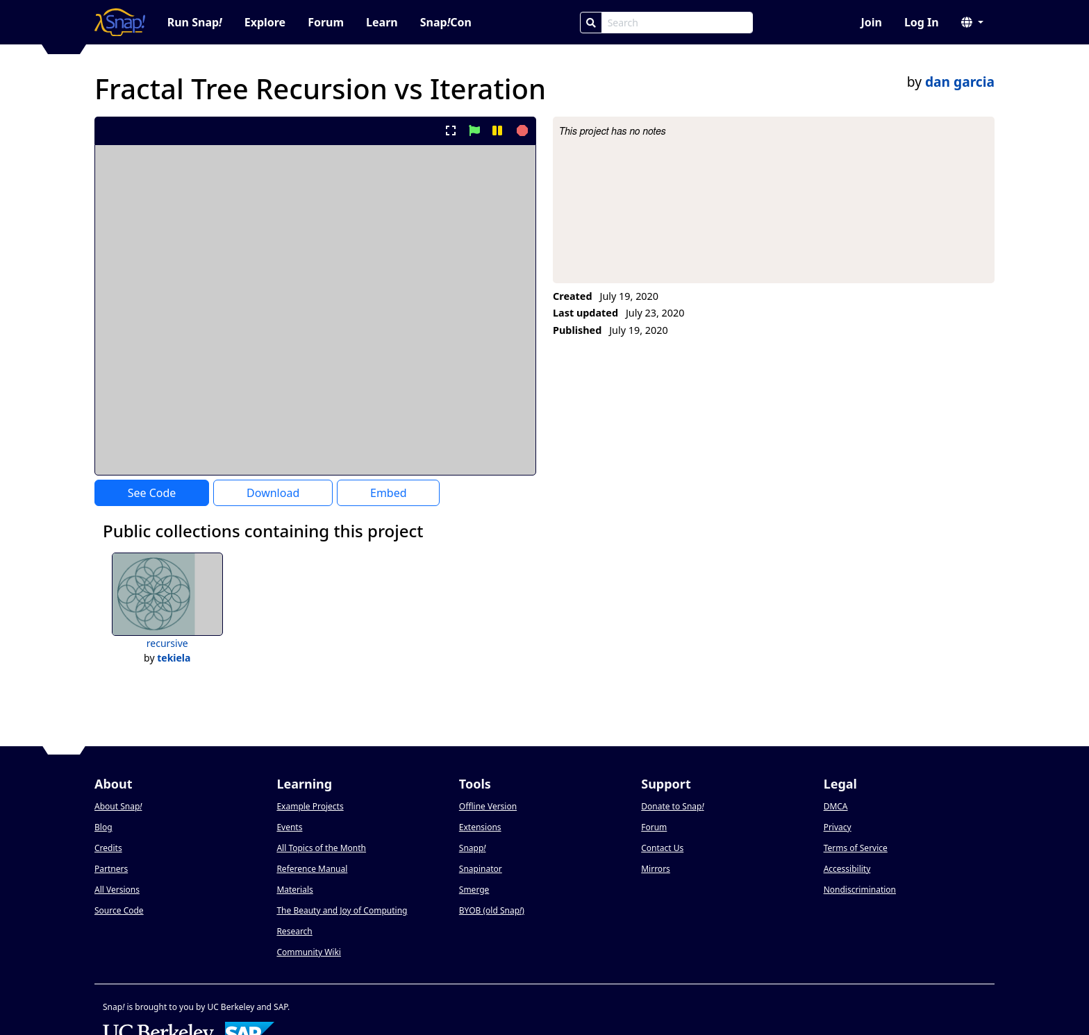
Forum (326, 22)
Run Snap (194, 22)
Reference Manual (311, 869)
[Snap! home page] (119, 22)
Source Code (119, 910)
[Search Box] (677, 22)
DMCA (836, 806)
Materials (294, 889)
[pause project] (497, 130)
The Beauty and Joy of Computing (341, 910)
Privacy (837, 827)
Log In (921, 22)
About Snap (118, 806)
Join (871, 22)
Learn (382, 22)
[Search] (591, 22)
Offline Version (488, 806)
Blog (103, 827)
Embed (388, 492)
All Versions (117, 889)
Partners (111, 869)
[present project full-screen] (451, 130)
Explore (264, 22)
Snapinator (480, 869)
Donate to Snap (672, 806)
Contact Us (662, 848)
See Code (152, 492)
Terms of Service (856, 848)
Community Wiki (308, 952)
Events (289, 827)
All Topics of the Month (321, 848)
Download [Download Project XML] (273, 492)
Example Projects (309, 806)
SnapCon (446, 22)
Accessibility (847, 869)
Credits (108, 848)
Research (294, 931)
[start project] (474, 130)
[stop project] (520, 130)
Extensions (480, 827)
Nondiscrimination (860, 889)
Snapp (472, 848)
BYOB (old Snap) (491, 910)
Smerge (474, 889)
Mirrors (655, 869)
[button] (972, 22)
